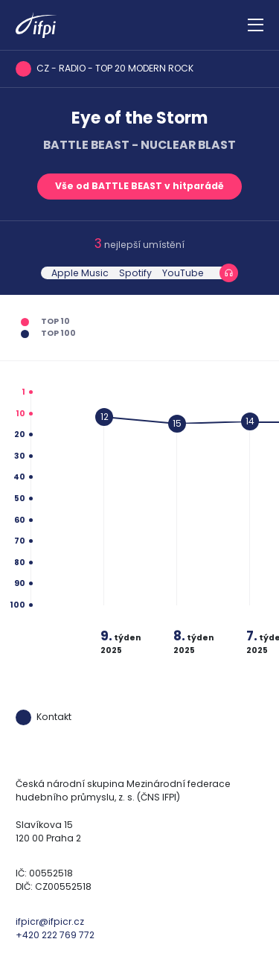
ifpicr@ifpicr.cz (50, 921)
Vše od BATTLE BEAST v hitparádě (139, 185)
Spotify (135, 273)
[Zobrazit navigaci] (255, 25)
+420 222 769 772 (55, 935)
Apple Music (80, 273)
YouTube (183, 273)
